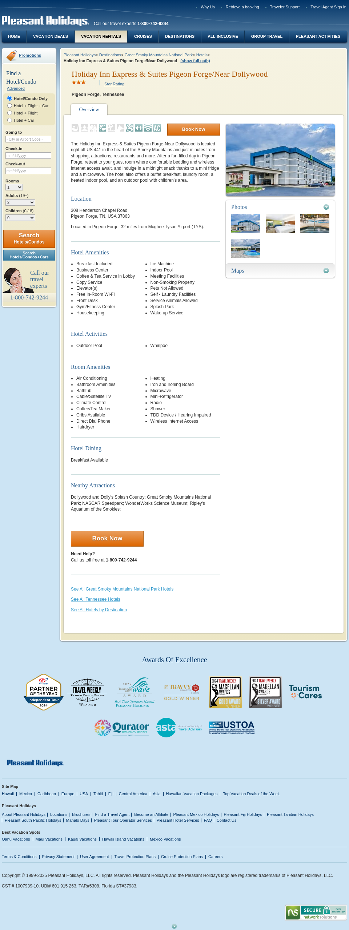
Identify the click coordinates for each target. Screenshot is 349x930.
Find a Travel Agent (112, 814)
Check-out (15, 164)
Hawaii (8, 794)
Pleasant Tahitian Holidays (290, 814)
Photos (239, 207)
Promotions (30, 55)
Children (19, 211)
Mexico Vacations (165, 839)
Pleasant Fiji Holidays (243, 814)
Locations (58, 814)
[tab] (280, 207)
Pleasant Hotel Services (178, 820)
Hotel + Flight (25, 113)
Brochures (81, 814)
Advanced (16, 88)
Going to (13, 132)
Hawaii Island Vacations (123, 839)
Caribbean (46, 794)
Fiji (110, 794)
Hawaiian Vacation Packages (192, 794)
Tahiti (98, 794)
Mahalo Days (77, 820)
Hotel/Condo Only (31, 98)
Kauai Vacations (82, 839)
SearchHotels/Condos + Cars (29, 255)
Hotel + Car (24, 120)
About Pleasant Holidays (23, 814)
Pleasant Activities (318, 36)
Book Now (193, 129)
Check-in (14, 148)
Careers (215, 856)
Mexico (25, 794)
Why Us (208, 7)
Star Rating (114, 84)
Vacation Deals (50, 36)
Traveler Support (285, 7)
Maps (237, 270)
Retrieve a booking (242, 7)
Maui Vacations (49, 839)
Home (14, 36)
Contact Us (227, 820)
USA (84, 794)
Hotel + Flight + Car (31, 106)
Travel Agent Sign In (328, 7)
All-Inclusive (223, 36)
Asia (156, 794)
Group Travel (266, 36)
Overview (89, 109)
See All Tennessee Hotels (95, 599)
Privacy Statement (58, 856)
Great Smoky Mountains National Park (159, 55)
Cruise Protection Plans (182, 856)
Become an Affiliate (151, 814)
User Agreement (94, 856)
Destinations (179, 36)
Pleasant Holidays (80, 55)
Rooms (12, 181)
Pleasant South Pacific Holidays (33, 820)
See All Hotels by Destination (99, 609)
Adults (16, 195)
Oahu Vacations (16, 839)
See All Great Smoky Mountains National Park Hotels (122, 589)
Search (29, 238)
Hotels (202, 55)
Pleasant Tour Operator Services (123, 820)
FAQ (208, 820)
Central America (133, 794)
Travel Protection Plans (135, 856)
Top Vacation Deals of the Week (251, 794)
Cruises (143, 36)
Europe (68, 794)
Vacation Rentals (101, 36)
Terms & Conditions (19, 856)
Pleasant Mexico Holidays (196, 814)
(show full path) (195, 61)
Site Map (10, 786)
